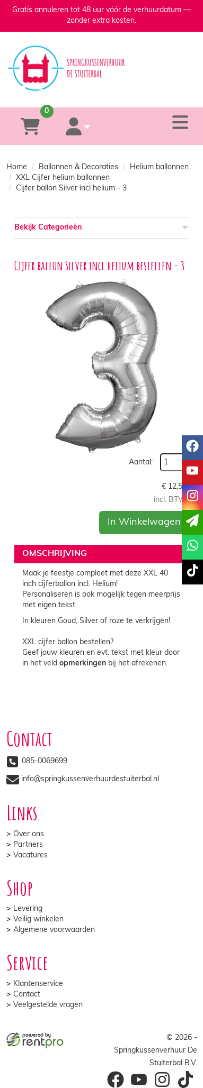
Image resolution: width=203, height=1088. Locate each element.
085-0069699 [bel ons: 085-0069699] (44, 761)
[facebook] (192, 447)
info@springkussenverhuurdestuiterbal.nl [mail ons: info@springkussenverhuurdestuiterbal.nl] (90, 779)
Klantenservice (38, 984)
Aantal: (141, 463)
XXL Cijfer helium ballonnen (63, 178)
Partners (28, 845)
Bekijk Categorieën (101, 227)
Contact (26, 995)
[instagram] (192, 497)
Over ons (28, 834)
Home (16, 167)
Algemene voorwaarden (54, 930)
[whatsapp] (143, 92)
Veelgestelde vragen (48, 1005)
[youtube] (192, 472)
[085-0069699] (58, 92)
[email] (192, 522)
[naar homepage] (101, 59)
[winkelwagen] (30, 126)
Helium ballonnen (159, 167)
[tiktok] (192, 572)
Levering (27, 909)
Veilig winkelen (38, 920)
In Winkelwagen (144, 522)
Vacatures (30, 856)
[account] (78, 126)
